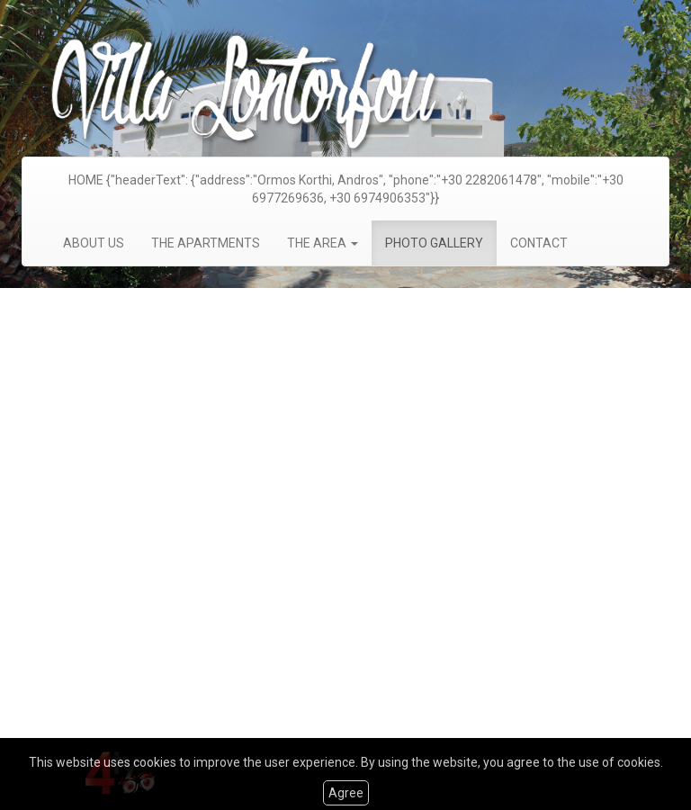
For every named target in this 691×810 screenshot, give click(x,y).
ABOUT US (93, 243)
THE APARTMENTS (205, 243)
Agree (345, 793)
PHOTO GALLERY (434, 243)
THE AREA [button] (322, 243)
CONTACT (539, 243)
